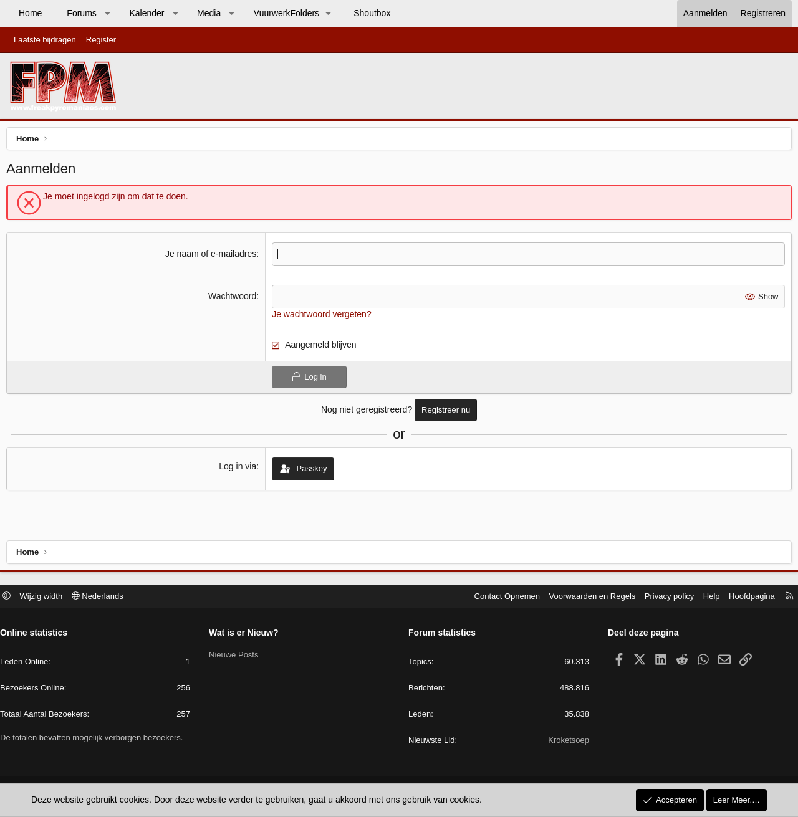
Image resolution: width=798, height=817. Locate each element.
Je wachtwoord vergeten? (323, 317)
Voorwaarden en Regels (586, 597)
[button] (107, 13)
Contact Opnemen (501, 597)
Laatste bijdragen (45, 39)
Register (101, 39)
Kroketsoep (565, 742)
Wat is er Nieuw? (247, 634)
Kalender (146, 13)
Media (209, 13)
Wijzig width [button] (47, 597)
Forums (81, 13)
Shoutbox (371, 13)
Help (705, 597)
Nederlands (104, 597)
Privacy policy (663, 597)
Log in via (238, 469)
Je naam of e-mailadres (211, 257)
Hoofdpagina (746, 597)
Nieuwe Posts (236, 656)
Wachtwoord (233, 299)
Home (30, 13)
